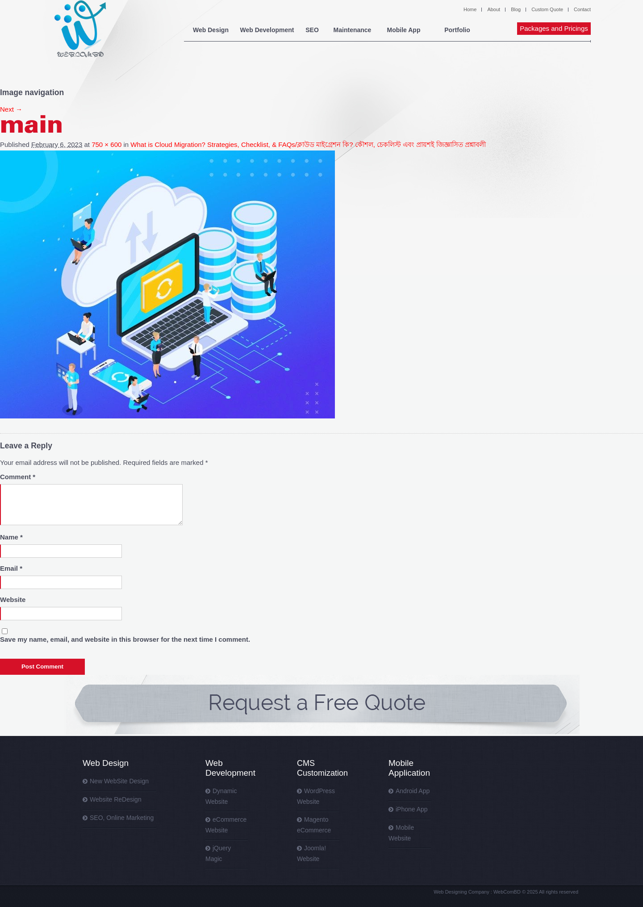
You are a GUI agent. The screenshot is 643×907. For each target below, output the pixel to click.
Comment (17, 477)
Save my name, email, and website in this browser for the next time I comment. (125, 639)
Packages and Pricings (554, 28)
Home (469, 9)
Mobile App (404, 29)
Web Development (267, 29)
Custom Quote (547, 9)
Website (12, 599)
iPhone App (412, 809)
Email (11, 568)
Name (11, 537)
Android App (413, 790)
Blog (516, 9)
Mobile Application (409, 767)
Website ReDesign (116, 799)
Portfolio (457, 29)
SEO (312, 29)
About (493, 9)
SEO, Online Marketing (122, 817)
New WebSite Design (119, 781)
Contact (582, 9)
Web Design (211, 29)
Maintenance (353, 29)
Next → (11, 109)
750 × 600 (106, 144)
